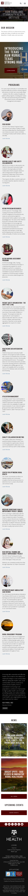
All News (14, 796)
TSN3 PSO (14, 848)
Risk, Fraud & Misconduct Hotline (17, 887)
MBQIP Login (14, 851)
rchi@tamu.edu (14, 865)
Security (22, 888)
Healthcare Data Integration (14, 849)
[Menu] (25, 3)
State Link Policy (15, 888)
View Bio (5, 708)
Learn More (11, 70)
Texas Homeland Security (15, 886)
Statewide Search (8, 888)
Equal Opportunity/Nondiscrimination (11, 890)
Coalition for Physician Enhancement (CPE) (14, 881)
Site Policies (12, 891)
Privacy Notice (19, 891)
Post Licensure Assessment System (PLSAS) (14, 879)
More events (14, 813)
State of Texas (6, 886)
